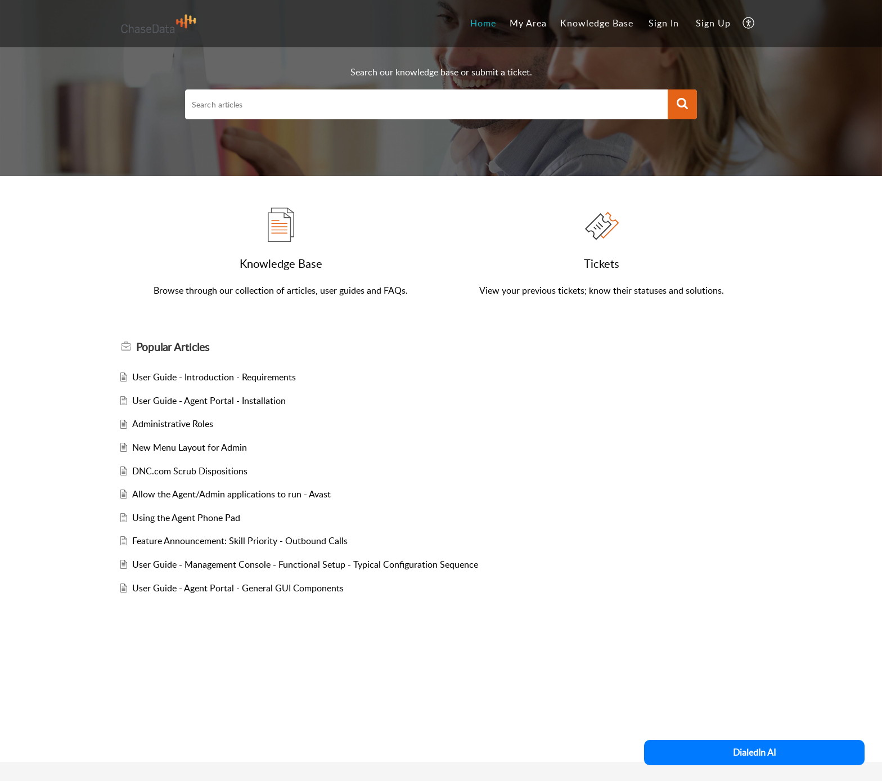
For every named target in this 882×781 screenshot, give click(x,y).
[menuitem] (664, 24)
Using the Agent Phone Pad (186, 517)
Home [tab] (483, 23)
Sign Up (713, 23)
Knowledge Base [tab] (596, 23)
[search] (426, 104)
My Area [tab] (528, 23)
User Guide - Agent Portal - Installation (209, 400)
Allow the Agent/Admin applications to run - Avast (231, 494)
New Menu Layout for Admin (189, 447)
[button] (749, 24)
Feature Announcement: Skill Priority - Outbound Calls (240, 541)
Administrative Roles (172, 424)
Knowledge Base (281, 263)
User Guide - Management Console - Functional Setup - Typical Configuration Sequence (305, 564)
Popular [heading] (172, 347)
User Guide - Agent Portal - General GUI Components (238, 588)
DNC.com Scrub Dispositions (190, 471)
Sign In (664, 23)
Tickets (601, 263)
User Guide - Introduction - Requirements (214, 377)
